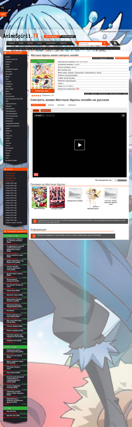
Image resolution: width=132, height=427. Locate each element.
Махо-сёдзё (9, 89)
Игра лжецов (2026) (13, 372)
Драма (8, 76)
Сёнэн (8, 133)
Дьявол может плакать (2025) (15, 274)
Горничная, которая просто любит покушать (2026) (15, 393)
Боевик (8, 57)
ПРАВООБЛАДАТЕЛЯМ (108, 32)
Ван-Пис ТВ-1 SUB (13, 415)
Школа (8, 153)
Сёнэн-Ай (9, 136)
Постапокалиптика (12, 116)
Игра (7, 79)
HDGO (36, 111)
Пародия (8, 106)
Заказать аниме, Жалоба (14, 222)
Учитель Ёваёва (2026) (14, 326)
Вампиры (9, 62)
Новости (63, 43)
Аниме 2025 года (11, 183)
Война (8, 64)
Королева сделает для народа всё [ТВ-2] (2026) (15, 335)
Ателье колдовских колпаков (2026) (13, 386)
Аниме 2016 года (11, 205)
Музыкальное (10, 96)
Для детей (9, 74)
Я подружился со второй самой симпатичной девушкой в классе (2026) (15, 248)
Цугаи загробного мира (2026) (15, 256)
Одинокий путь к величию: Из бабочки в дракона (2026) (15, 400)
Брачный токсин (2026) (15, 295)
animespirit (103, 58)
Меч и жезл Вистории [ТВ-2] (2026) (14, 321)
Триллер (8, 143)
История (8, 81)
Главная (11, 43)
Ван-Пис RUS (11, 411)
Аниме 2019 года (11, 198)
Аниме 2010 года (11, 220)
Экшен (8, 155)
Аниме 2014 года (11, 210)
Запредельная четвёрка (75, 200)
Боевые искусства (11, 59)
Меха (7, 91)
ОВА (7, 101)
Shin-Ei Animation (69, 78)
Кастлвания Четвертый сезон (15, 285)
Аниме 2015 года (11, 208)
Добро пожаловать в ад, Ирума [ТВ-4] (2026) (15, 261)
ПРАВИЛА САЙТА (124, 32)
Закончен (42, 61)
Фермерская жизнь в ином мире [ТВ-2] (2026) (15, 351)
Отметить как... (42, 91)
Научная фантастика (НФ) (14, 99)
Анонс (39, 43)
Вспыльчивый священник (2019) (13, 280)
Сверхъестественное (12, 126)
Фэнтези (8, 150)
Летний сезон (10, 180)
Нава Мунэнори (71, 81)
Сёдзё (8, 128)
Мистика (8, 94)
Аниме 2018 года (11, 200)
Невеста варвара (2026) (15, 330)
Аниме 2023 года (11, 188)
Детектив (8, 71)
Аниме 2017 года (11, 203)
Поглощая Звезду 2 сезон (13, 367)
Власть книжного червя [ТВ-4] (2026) (15, 362)
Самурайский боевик (12, 123)
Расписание (51, 43)
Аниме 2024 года (11, 185)
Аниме (21, 43)
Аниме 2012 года (11, 215)
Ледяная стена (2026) (14, 340)
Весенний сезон (11, 178)
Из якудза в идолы (57, 208)
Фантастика (9, 148)
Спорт (8, 141)
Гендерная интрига (12, 69)
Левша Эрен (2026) (13, 290)
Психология (9, 118)
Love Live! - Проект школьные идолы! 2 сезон (110, 202)
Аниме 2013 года (11, 213)
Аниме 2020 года (11, 195)
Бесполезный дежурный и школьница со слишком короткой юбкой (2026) (15, 379)
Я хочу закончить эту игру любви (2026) (14, 315)
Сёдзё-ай (9, 131)
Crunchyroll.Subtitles (70, 75)
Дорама (30, 43)
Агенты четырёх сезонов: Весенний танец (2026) (13, 268)
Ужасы (8, 145)
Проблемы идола (93, 208)
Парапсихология (11, 104)
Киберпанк (9, 84)
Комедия (8, 86)
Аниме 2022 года (11, 190)
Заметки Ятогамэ (39, 208)
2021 (69, 70)
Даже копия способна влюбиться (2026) (14, 300)
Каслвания (10, 310)
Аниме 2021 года (11, 193)
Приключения (10, 108)
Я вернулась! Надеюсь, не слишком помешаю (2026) (15, 240)
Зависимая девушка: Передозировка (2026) (14, 305)
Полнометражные (11, 113)
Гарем (8, 67)
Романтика (9, 121)
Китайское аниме (11, 160)
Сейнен (8, 138)
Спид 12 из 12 (45, 110)
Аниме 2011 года (11, 217)
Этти (7, 158)
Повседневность (11, 111)
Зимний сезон (10, 176)
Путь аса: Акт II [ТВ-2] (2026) (14, 356)
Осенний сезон (10, 173)
